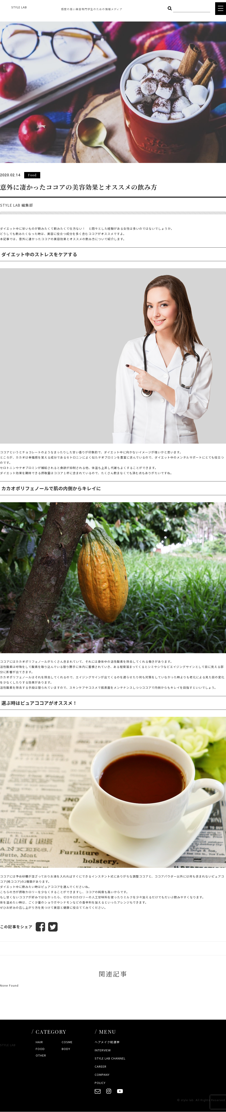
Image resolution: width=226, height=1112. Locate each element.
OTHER (41, 1055)
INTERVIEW (103, 1050)
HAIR (39, 1042)
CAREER (100, 1066)
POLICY (100, 1083)
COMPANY (102, 1074)
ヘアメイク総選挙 (107, 1042)
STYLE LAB (19, 7)
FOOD (40, 1049)
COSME (67, 1042)
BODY (66, 1049)
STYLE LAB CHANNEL (110, 1058)
